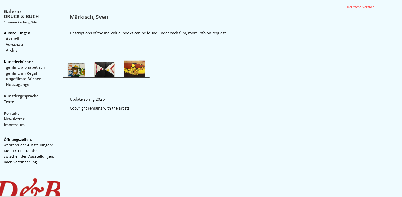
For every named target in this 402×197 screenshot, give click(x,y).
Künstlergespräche (21, 95)
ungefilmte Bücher (23, 78)
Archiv (11, 50)
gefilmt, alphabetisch (25, 67)
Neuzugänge (17, 84)
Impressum (14, 124)
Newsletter (14, 118)
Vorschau (14, 44)
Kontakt (11, 113)
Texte (9, 101)
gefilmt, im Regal (21, 73)
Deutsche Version (360, 7)
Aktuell (12, 38)
